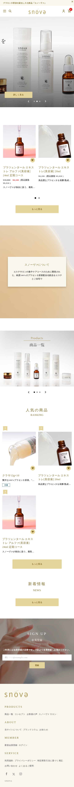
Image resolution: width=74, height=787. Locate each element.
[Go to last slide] (29, 392)
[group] (37, 53)
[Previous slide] (29, 101)
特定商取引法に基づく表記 (50, 760)
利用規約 (9, 760)
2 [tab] (39, 198)
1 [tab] (35, 198)
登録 (37, 665)
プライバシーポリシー (25, 760)
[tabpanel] (19, 155)
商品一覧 (9, 714)
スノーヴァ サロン (47, 714)
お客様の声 (32, 714)
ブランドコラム (30, 730)
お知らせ (43, 730)
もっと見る (37, 209)
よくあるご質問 (26, 766)
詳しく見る (18, 95)
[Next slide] (45, 101)
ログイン (23, 745)
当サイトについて (13, 730)
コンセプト (20, 714)
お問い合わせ (11, 766)
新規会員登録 (11, 745)
